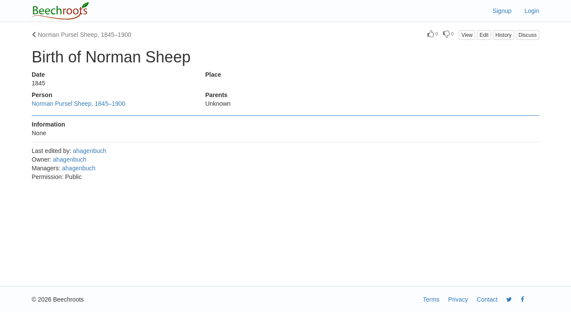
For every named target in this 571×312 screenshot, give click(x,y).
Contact (487, 299)
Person (42, 94)
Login (532, 10)
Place (213, 74)
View (467, 35)
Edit (484, 35)
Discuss (527, 35)
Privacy (458, 299)
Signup (502, 10)
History (504, 35)
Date (38, 74)
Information (48, 124)
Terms (431, 299)
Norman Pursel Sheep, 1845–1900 (81, 34)
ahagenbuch (89, 150)
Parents (216, 94)
